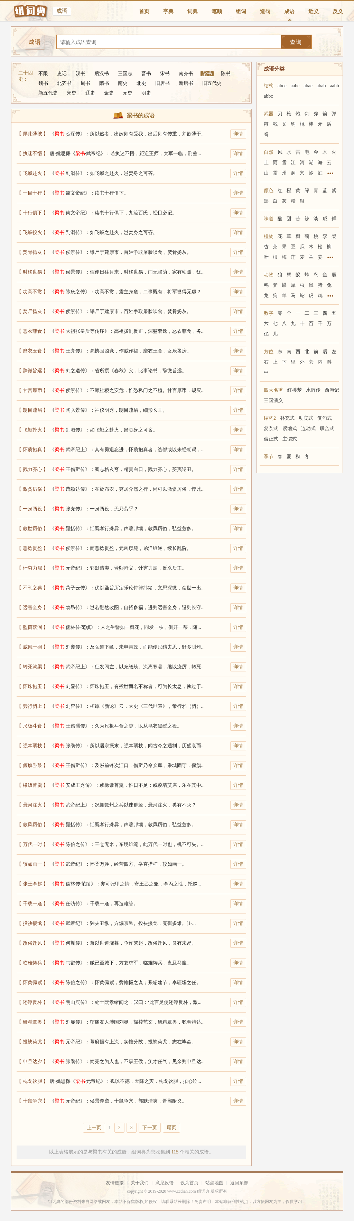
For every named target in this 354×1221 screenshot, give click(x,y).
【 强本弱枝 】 (32, 745)
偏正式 (271, 439)
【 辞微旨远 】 (32, 370)
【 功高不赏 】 (32, 291)
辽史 (90, 93)
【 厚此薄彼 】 (32, 133)
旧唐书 (162, 83)
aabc (295, 85)
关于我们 (140, 1182)
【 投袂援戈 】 (32, 923)
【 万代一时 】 (32, 844)
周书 (85, 83)
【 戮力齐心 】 (32, 469)
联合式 (327, 428)
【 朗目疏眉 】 (32, 410)
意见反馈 (165, 1182)
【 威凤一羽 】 (32, 647)
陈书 (226, 73)
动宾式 (306, 418)
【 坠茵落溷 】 (32, 627)
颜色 (268, 190)
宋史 (71, 93)
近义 (313, 11)
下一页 (149, 1127)
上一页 (94, 1127)
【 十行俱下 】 (32, 212)
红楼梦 (294, 390)
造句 (265, 11)
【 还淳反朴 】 (32, 1002)
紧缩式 (289, 428)
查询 (296, 42)
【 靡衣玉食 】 (32, 351)
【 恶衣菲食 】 (32, 331)
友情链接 (115, 1182)
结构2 (270, 418)
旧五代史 (212, 83)
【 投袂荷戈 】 (32, 1041)
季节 (268, 456)
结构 (268, 85)
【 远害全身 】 (32, 607)
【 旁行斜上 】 (32, 706)
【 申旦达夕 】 (32, 1061)
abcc (282, 85)
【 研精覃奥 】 (32, 1022)
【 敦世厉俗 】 (32, 528)
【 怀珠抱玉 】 (32, 686)
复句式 (324, 418)
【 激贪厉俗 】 (32, 489)
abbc (268, 96)
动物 (268, 274)
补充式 (287, 418)
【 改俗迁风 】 (32, 943)
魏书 (43, 83)
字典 (168, 11)
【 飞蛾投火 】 (32, 232)
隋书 (104, 83)
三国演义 (273, 400)
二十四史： (25, 76)
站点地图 (214, 1182)
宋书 (165, 73)
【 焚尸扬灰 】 (32, 311)
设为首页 (189, 1182)
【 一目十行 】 (32, 193)
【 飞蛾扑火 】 (32, 430)
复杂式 (271, 428)
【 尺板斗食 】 (32, 726)
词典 (192, 11)
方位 (268, 351)
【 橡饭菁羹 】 (32, 785)
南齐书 (186, 73)
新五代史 (48, 93)
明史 (146, 93)
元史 (127, 93)
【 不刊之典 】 (32, 587)
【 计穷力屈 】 (32, 568)
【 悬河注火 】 (32, 805)
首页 (144, 11)
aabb (334, 85)
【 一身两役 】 (32, 508)
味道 (268, 218)
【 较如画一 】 (32, 864)
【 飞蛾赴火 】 (32, 173)
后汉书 (101, 73)
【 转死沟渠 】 (32, 666)
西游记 (332, 390)
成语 (289, 11)
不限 (43, 73)
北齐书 (64, 83)
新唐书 (186, 83)
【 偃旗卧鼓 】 (32, 765)
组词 (241, 11)
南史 (123, 83)
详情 (238, 133)
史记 (62, 73)
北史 (141, 83)
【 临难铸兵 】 (32, 962)
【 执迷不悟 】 (32, 153)
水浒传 (313, 390)
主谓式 (289, 439)
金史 (109, 93)
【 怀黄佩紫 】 (32, 982)
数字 (268, 313)
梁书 (207, 73)
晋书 (146, 73)
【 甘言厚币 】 (32, 390)
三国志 (125, 73)
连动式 (308, 428)
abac (308, 85)
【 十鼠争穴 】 (32, 1101)
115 (174, 1152)
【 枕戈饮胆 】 (32, 1081)
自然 (268, 152)
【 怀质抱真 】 (32, 449)
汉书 (80, 73)
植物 (268, 236)
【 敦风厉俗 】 (32, 824)
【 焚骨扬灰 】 (32, 252)
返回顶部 (239, 1182)
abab (321, 85)
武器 (268, 113)
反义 (338, 11)
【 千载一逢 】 (32, 903)
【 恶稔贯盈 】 (32, 548)
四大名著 (273, 390)
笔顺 (217, 11)
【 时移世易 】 (32, 272)
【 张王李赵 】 (32, 883)
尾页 (171, 1127)
